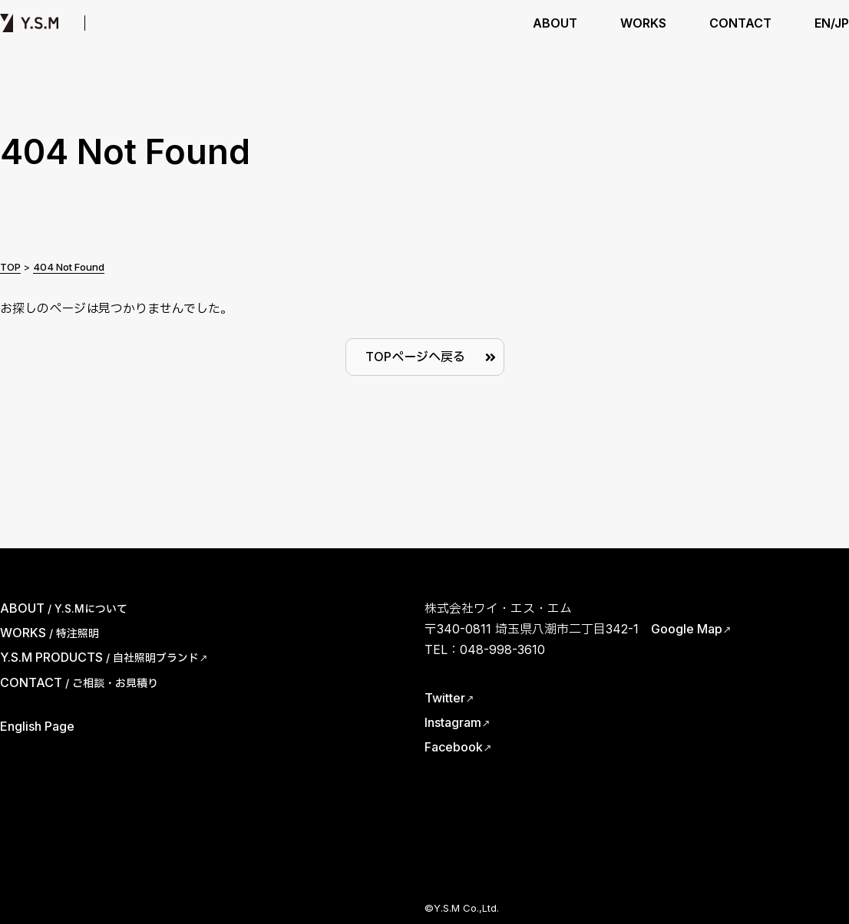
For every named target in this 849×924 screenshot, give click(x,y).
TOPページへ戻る (415, 356)
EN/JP (831, 23)
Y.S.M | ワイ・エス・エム (29, 23)
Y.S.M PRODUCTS (176, 23)
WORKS (643, 23)
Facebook (453, 747)
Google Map (686, 628)
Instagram (452, 722)
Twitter (444, 697)
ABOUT (555, 23)
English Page (37, 726)
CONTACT (740, 23)
